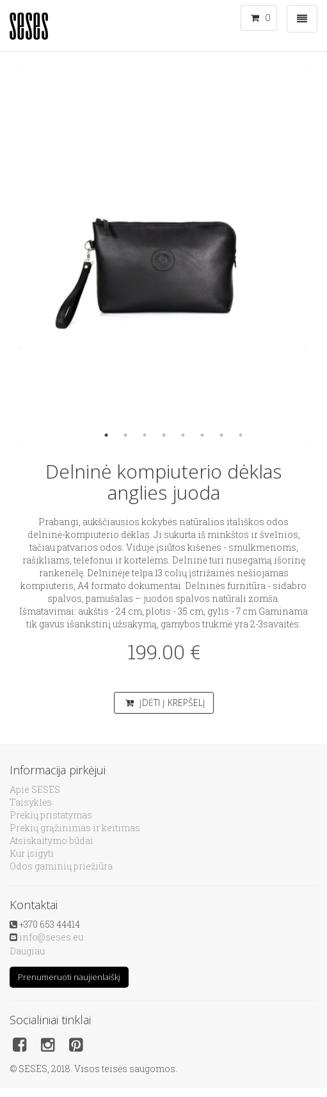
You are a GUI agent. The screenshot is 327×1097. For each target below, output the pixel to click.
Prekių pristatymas (51, 815)
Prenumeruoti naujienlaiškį (69, 977)
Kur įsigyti (32, 853)
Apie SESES (35, 789)
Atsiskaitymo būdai (51, 840)
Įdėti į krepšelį (165, 702)
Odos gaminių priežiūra (61, 866)
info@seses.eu (51, 937)
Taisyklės (31, 802)
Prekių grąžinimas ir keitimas (75, 828)
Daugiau (27, 951)
